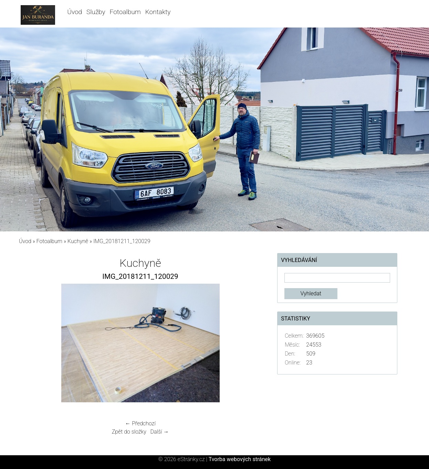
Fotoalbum (125, 12)
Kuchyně (77, 241)
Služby (95, 12)
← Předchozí (140, 423)
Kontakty (158, 12)
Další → (159, 431)
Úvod (74, 12)
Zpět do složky (129, 431)
